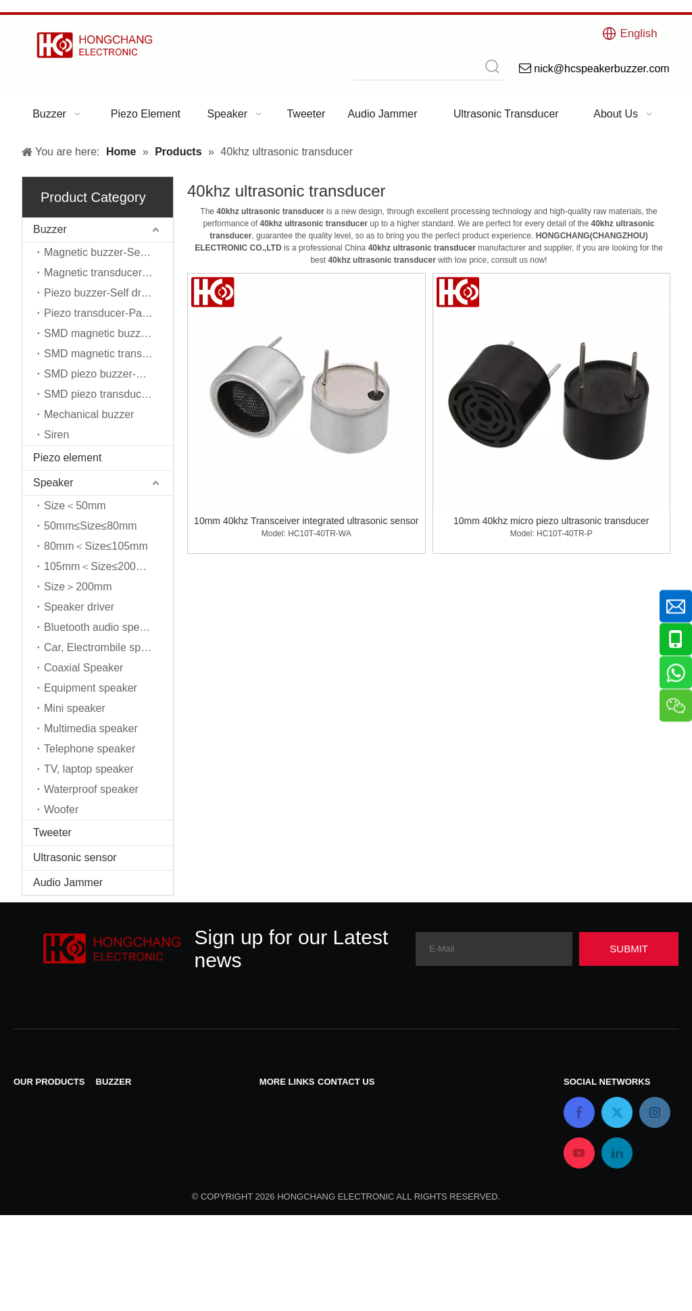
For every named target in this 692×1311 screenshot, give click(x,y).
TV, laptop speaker (89, 769)
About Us (282, 1173)
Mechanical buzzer (89, 414)
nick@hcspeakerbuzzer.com (385, 1149)
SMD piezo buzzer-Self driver (108, 374)
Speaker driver (79, 607)
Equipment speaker (90, 688)
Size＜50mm (75, 505)
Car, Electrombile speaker (106, 647)
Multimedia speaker (91, 728)
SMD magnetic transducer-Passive (108, 353)
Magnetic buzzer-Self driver (108, 252)
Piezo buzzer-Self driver (101, 293)
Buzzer (50, 229)
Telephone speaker (89, 748)
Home (274, 1155)
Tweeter (52, 832)
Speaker (53, 482)
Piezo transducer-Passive (105, 313)
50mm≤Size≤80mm (90, 526)
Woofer (61, 809)
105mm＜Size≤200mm (99, 566)
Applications (289, 1190)
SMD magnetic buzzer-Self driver (108, 333)
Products (281, 1137)
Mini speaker (74, 708)
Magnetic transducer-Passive (108, 272)
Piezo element (67, 457)
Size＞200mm (78, 586)
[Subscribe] (628, 949)
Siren (56, 434)
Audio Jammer (68, 882)
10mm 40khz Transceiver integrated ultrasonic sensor (306, 520)
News (273, 1120)
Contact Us (286, 1102)
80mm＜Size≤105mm (96, 546)
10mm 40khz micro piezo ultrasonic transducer (551, 520)
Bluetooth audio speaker (102, 627)
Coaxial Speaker (83, 667)
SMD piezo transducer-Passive (108, 394)
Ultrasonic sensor (75, 857)
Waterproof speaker (91, 789)
